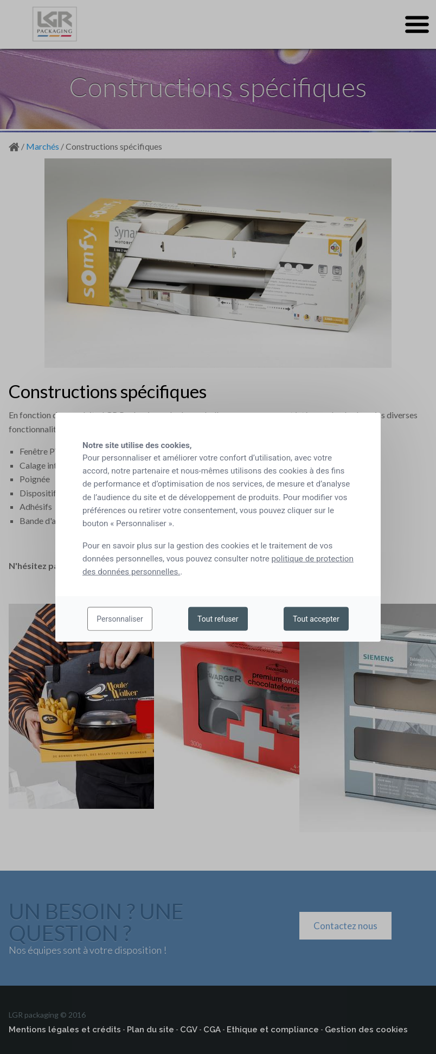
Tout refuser (217, 619)
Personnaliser (120, 619)
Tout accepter (316, 619)
